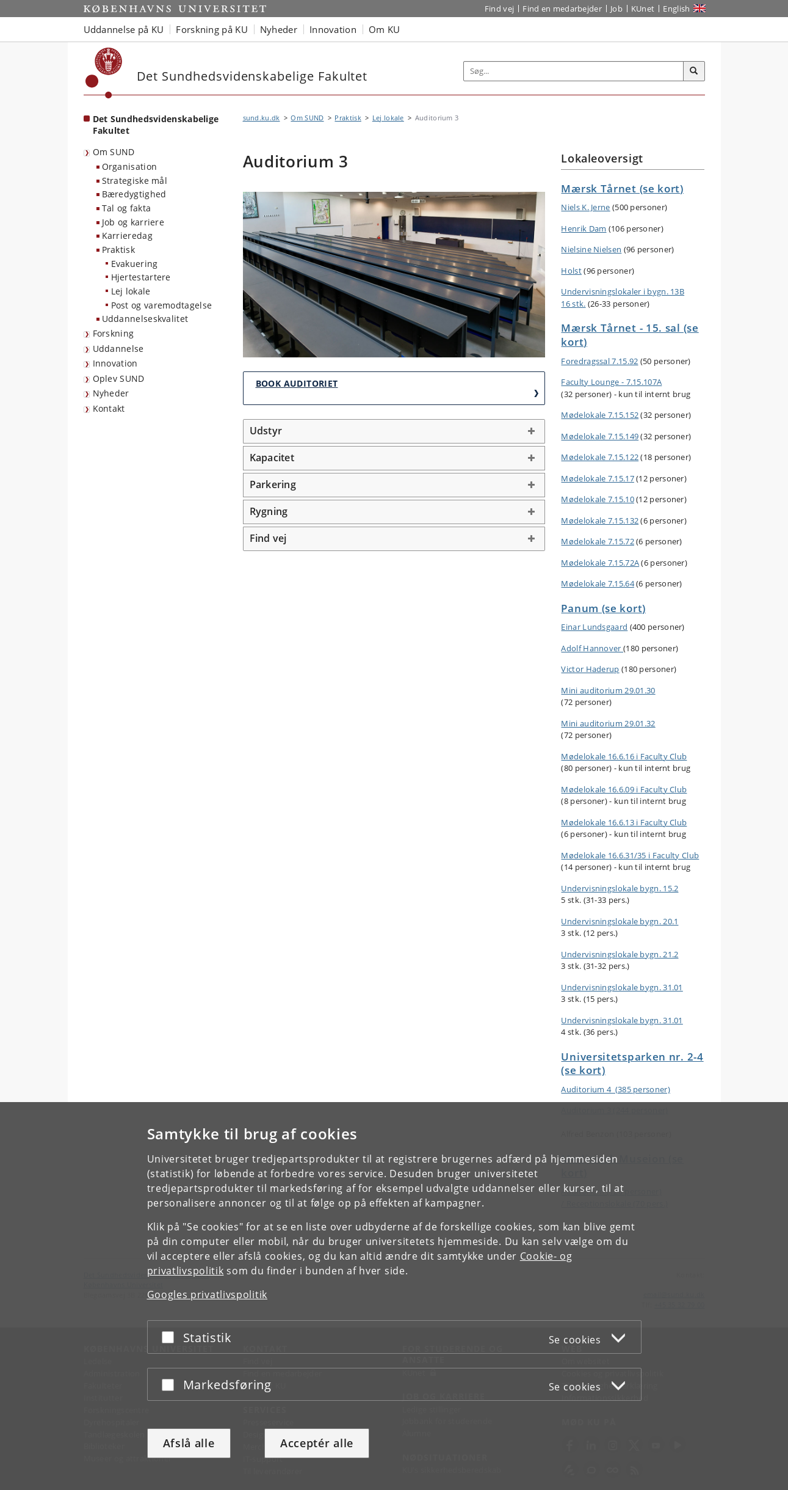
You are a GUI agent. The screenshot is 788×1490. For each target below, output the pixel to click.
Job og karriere (133, 222)
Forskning (113, 333)
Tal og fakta (126, 208)
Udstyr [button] (266, 430)
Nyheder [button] (278, 29)
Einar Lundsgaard (594, 626)
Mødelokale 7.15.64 (597, 583)
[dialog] (394, 1296)
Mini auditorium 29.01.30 (608, 690)
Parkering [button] (273, 484)
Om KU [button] (384, 29)
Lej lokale (131, 291)
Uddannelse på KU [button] (124, 29)
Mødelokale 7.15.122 (599, 456)
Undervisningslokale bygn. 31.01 (621, 987)
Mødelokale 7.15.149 (599, 436)
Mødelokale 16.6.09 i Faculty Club (624, 789)
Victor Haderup (590, 668)
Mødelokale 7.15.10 (597, 499)
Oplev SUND (119, 378)
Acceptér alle (316, 1443)
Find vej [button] (268, 538)
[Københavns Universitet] (104, 73)
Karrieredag (127, 235)
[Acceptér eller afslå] (171, 1337)
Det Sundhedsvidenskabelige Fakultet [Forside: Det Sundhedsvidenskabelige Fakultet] (156, 124)
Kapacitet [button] (272, 457)
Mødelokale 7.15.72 (597, 541)
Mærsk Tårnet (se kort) (622, 188)
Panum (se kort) (603, 608)
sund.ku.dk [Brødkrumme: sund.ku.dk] (261, 117)
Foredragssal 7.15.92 (599, 361)
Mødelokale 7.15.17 (597, 478)
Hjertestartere (141, 277)
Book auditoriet (297, 383)
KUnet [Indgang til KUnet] (643, 8)
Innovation (115, 363)
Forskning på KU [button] (212, 29)
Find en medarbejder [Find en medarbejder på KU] (562, 8)
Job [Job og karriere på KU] (616, 8)
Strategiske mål (135, 180)
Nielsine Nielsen (591, 249)
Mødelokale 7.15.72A (600, 562)
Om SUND (114, 152)
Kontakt (109, 408)
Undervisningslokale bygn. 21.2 (619, 954)
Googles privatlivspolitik (207, 1294)
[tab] (394, 431)
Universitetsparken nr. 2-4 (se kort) (632, 1064)
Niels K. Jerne (585, 207)
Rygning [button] (269, 511)
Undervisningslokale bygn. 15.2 (619, 888)
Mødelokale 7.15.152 (599, 414)
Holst (571, 270)
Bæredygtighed (134, 194)
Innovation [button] (332, 29)
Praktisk (118, 249)
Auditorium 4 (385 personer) (615, 1089)
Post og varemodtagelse (161, 305)
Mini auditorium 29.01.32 (608, 723)
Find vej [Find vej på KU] (499, 8)
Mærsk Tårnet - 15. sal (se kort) (629, 335)
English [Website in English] (676, 8)
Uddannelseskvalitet (145, 318)
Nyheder (111, 393)
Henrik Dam (583, 228)
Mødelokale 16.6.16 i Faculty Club (624, 756)
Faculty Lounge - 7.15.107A (611, 381)
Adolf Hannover (592, 648)
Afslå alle (189, 1443)
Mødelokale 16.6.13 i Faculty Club (624, 822)
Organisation (129, 166)
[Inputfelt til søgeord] (573, 71)
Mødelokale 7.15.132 (599, 520)
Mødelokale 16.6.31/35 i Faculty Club (630, 855)
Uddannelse (118, 348)
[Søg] (694, 71)
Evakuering (134, 263)
